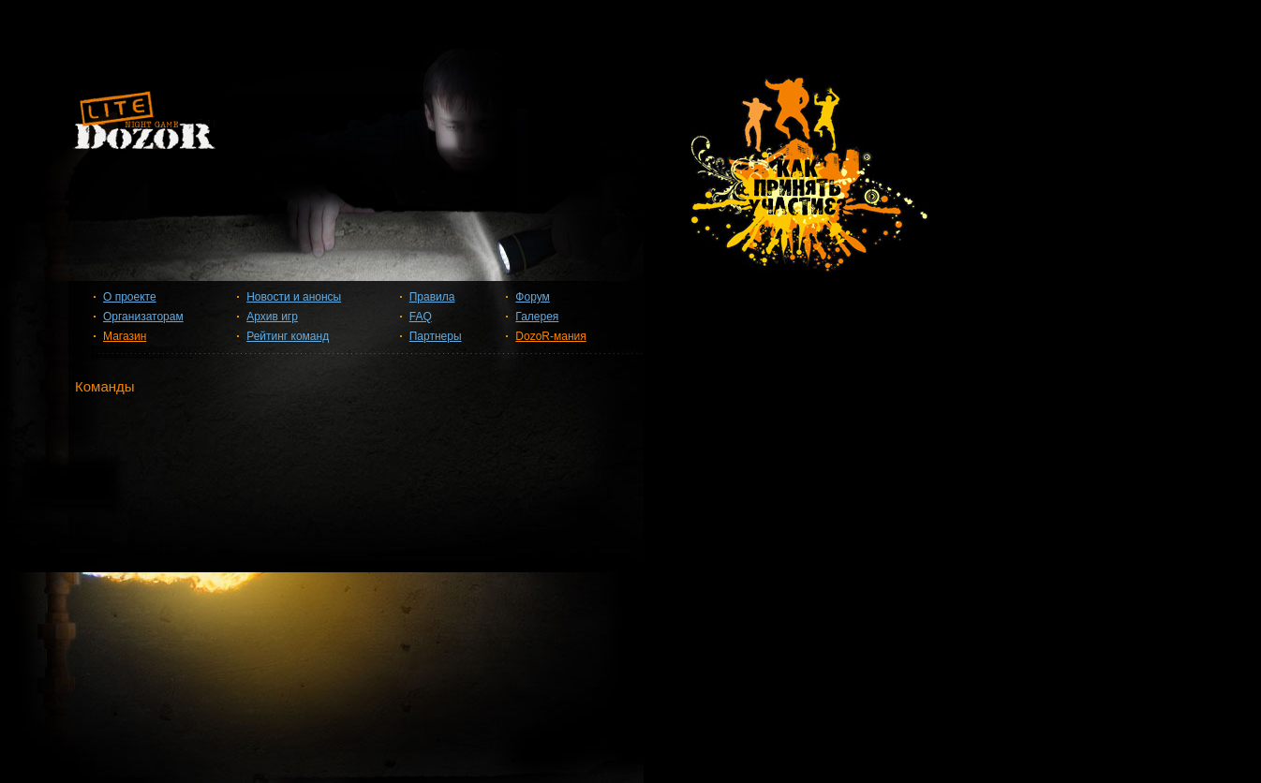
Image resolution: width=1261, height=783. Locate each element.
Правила (432, 296)
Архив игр (272, 316)
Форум (532, 296)
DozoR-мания (550, 336)
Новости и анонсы (293, 296)
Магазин (124, 336)
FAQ (420, 316)
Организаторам (143, 316)
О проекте (129, 296)
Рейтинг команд (287, 336)
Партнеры (435, 336)
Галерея (536, 316)
